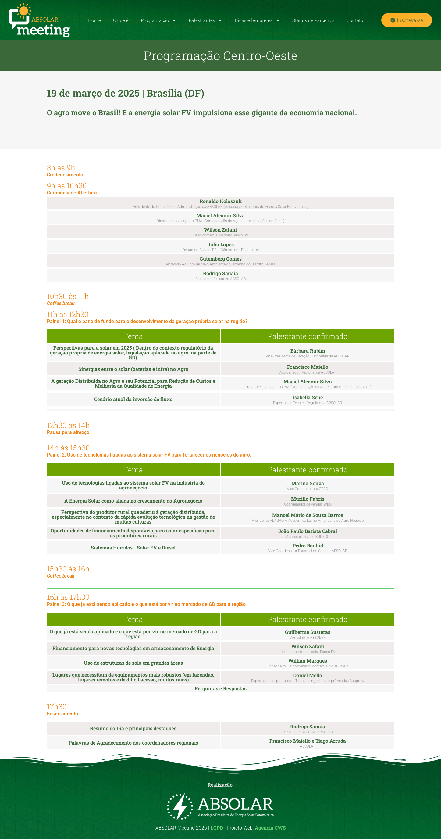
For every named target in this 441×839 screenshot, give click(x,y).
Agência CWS (270, 827)
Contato (355, 20)
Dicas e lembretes (257, 20)
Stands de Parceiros (313, 20)
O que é (121, 20)
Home (94, 20)
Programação (158, 20)
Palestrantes (205, 20)
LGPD (217, 827)
